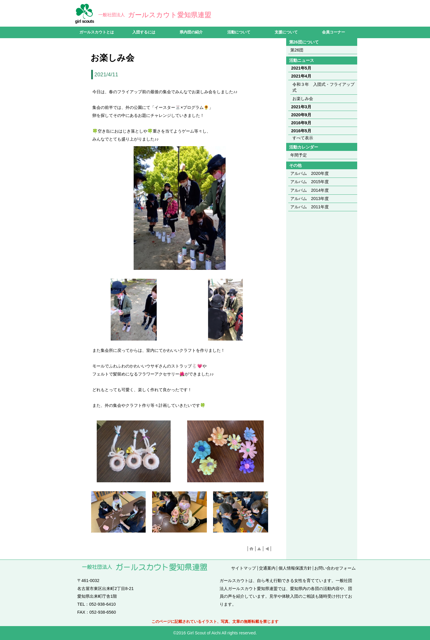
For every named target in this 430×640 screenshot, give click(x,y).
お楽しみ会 (302, 98)
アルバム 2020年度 (309, 173)
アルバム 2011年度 (309, 206)
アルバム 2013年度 (309, 198)
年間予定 (298, 155)
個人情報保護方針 (295, 568)
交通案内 (267, 568)
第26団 (296, 50)
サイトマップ (243, 568)
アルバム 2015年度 (309, 181)
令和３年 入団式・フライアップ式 (323, 87)
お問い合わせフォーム (335, 568)
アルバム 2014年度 (309, 190)
